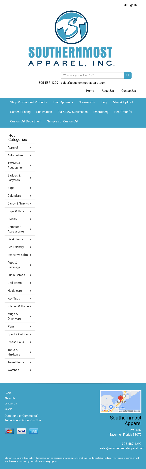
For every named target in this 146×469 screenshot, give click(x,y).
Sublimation (44, 112)
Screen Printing (20, 112)
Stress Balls (16, 342)
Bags (11, 188)
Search (8, 408)
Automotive (15, 155)
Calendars (14, 195)
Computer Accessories (16, 229)
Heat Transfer (123, 112)
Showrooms (87, 102)
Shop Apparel (63, 102)
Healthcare (15, 290)
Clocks (12, 219)
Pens (11, 326)
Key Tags (14, 298)
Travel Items (16, 362)
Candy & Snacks (18, 203)
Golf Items (15, 283)
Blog (104, 102)
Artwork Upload (122, 102)
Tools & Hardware (14, 352)
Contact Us (128, 91)
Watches (13, 370)
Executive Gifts (18, 255)
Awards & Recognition (15, 165)
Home (90, 91)
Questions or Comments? (21, 416)
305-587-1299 (48, 83)
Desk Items (15, 239)
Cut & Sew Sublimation (73, 112)
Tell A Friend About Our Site (23, 420)
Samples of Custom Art (62, 121)
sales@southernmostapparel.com (83, 83)
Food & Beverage (14, 265)
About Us (108, 91)
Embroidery (101, 112)
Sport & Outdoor (18, 334)
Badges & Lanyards (14, 178)
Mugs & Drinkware (14, 316)
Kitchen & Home (18, 306)
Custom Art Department (25, 121)
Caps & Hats (16, 211)
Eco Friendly (16, 247)
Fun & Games (16, 275)
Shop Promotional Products (28, 102)
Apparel (13, 147)
